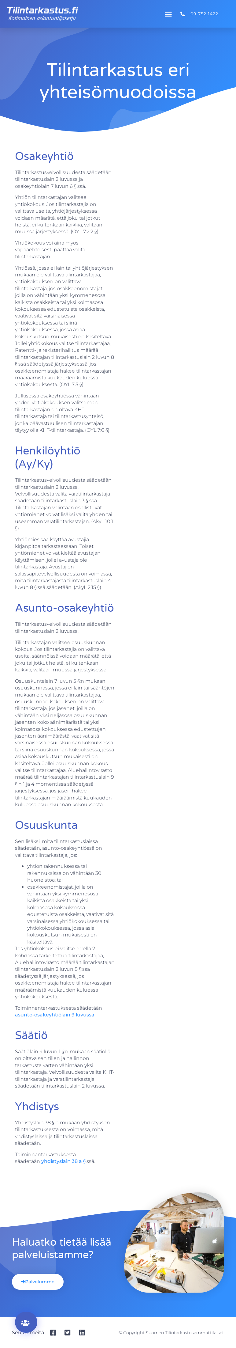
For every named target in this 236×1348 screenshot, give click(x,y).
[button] (168, 14)
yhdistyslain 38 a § (63, 1161)
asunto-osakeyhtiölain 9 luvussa (54, 1015)
